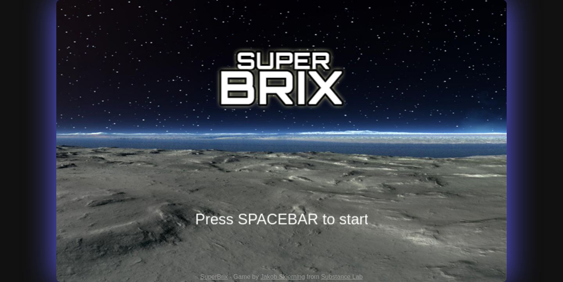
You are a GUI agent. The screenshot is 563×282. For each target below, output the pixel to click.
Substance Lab (342, 276)
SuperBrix (214, 276)
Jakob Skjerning (282, 276)
